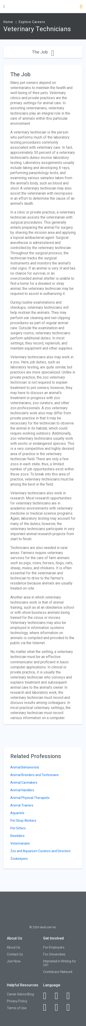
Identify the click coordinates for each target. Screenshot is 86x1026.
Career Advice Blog (20, 994)
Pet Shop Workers (23, 820)
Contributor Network (57, 972)
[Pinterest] (59, 1007)
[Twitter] (71, 995)
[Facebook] (47, 995)
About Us (13, 947)
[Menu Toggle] (4, 6)
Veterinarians (20, 843)
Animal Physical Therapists (30, 798)
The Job (43, 52)
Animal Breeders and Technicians (34, 775)
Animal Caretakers (23, 782)
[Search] (81, 7)
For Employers (53, 947)
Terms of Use (16, 1008)
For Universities (54, 954)
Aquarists (17, 813)
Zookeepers (19, 858)
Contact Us (15, 954)
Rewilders (17, 836)
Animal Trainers (21, 805)
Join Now (14, 961)
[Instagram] (47, 1007)
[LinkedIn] (59, 995)
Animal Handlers (22, 790)
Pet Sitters (18, 828)
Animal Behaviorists (24, 767)
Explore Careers (32, 22)
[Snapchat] (71, 1007)
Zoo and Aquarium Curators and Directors (40, 851)
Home (8, 22)
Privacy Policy (17, 1001)
